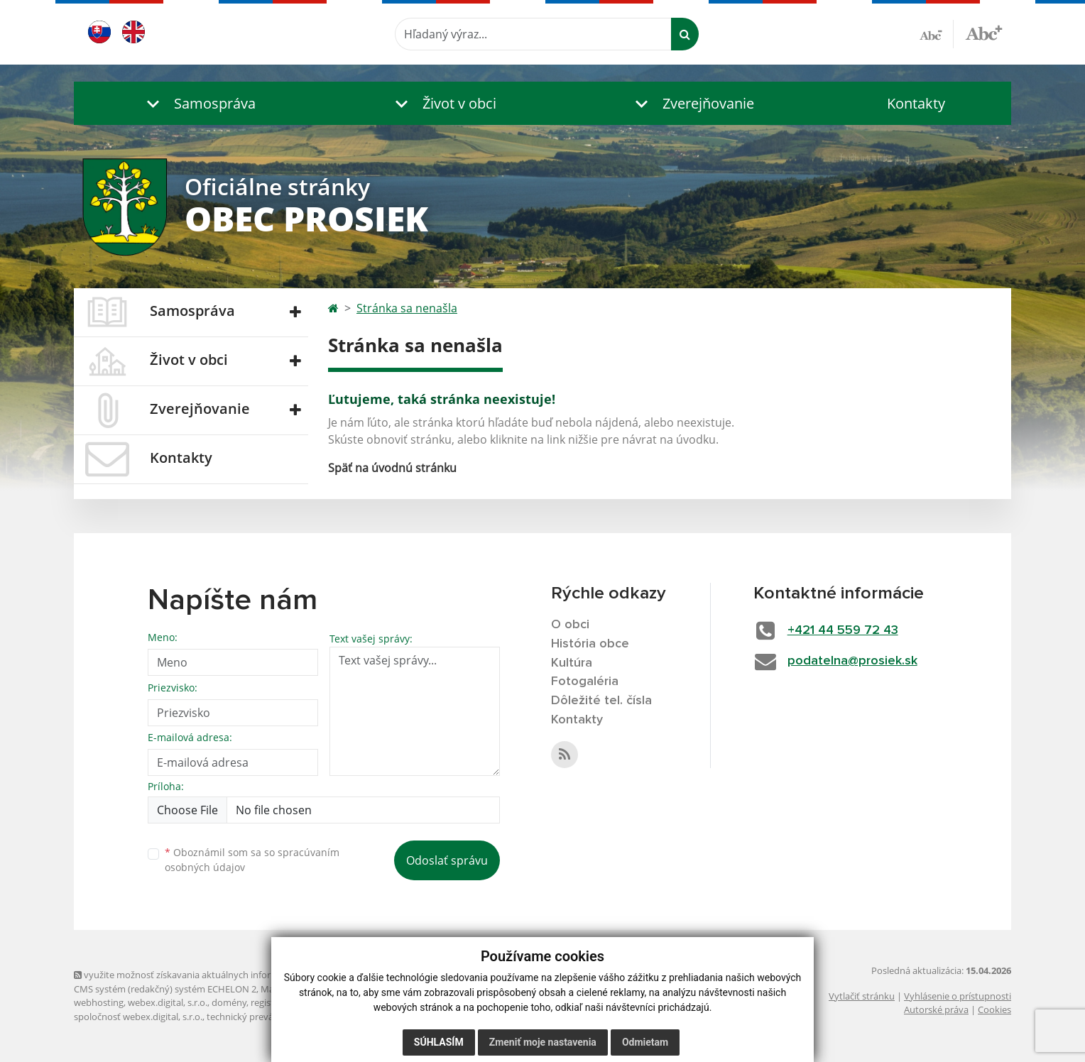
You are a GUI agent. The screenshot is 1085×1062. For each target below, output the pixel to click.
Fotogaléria (584, 681)
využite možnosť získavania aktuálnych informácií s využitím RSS (214, 974)
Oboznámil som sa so (252, 859)
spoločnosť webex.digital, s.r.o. (138, 1016)
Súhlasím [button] (439, 1042)
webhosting (99, 1002)
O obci (570, 624)
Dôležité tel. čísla (601, 700)
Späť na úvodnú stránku (392, 468)
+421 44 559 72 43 (842, 630)
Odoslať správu (447, 860)
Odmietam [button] (645, 1042)
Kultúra (571, 663)
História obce (590, 643)
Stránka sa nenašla (406, 308)
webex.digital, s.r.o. (167, 1002)
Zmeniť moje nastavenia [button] (542, 1042)
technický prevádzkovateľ (261, 1016)
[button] (198, 103)
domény (229, 1002)
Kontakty (916, 103)
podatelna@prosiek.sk (852, 661)
